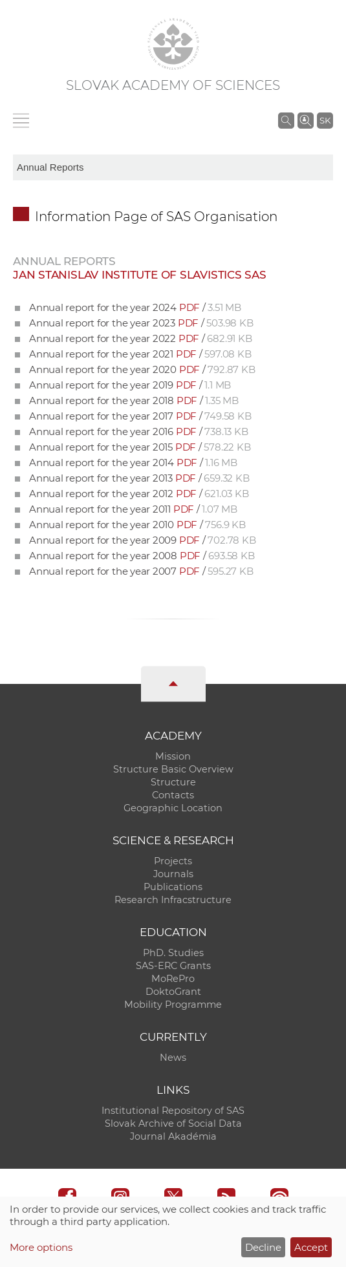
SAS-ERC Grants (173, 966)
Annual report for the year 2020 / (142, 369)
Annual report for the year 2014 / (133, 462)
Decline (263, 1247)
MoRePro (173, 979)
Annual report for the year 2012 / (138, 493)
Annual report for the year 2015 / (139, 447)
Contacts (173, 795)
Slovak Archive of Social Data (173, 1123)
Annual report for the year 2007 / (141, 571)
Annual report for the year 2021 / (140, 354)
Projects (173, 861)
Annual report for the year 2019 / (130, 385)
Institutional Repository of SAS (173, 1110)
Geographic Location (173, 808)
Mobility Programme (173, 1004)
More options (41, 1247)
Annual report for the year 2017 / (140, 416)
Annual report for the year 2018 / (134, 400)
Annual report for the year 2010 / (137, 524)
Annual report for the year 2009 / (142, 540)
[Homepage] (173, 44)
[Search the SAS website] (286, 120)
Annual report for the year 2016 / (138, 431)
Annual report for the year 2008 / (141, 555)
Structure (173, 782)
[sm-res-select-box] (173, 167)
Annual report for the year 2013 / (139, 478)
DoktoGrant (173, 991)
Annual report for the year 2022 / (140, 338)
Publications (173, 887)
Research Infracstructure (173, 900)
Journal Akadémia (173, 1136)
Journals (173, 874)
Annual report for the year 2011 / (133, 509)
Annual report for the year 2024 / (135, 307)
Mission (173, 756)
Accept (311, 1247)
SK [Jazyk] (324, 120)
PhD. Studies (173, 953)
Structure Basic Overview (173, 769)
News (173, 1057)
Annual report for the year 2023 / (141, 323)
